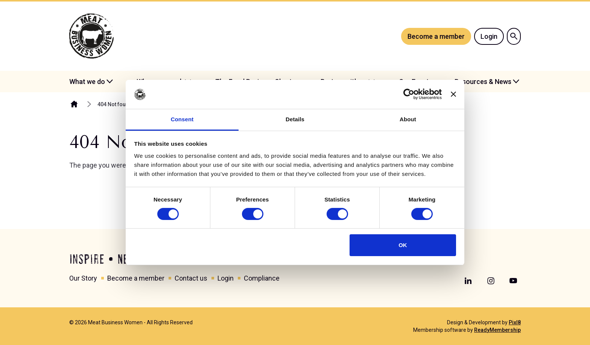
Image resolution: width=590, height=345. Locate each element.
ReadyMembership (497, 330)
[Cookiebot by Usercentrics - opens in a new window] (409, 94)
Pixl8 (515, 322)
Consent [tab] (182, 119)
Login (489, 36)
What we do (87, 81)
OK (402, 245)
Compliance (262, 278)
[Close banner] (453, 94)
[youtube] (513, 281)
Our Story (83, 278)
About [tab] (408, 119)
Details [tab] (295, 119)
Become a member (436, 36)
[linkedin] (468, 281)
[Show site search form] (514, 36)
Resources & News (483, 81)
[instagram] (490, 281)
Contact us (191, 278)
